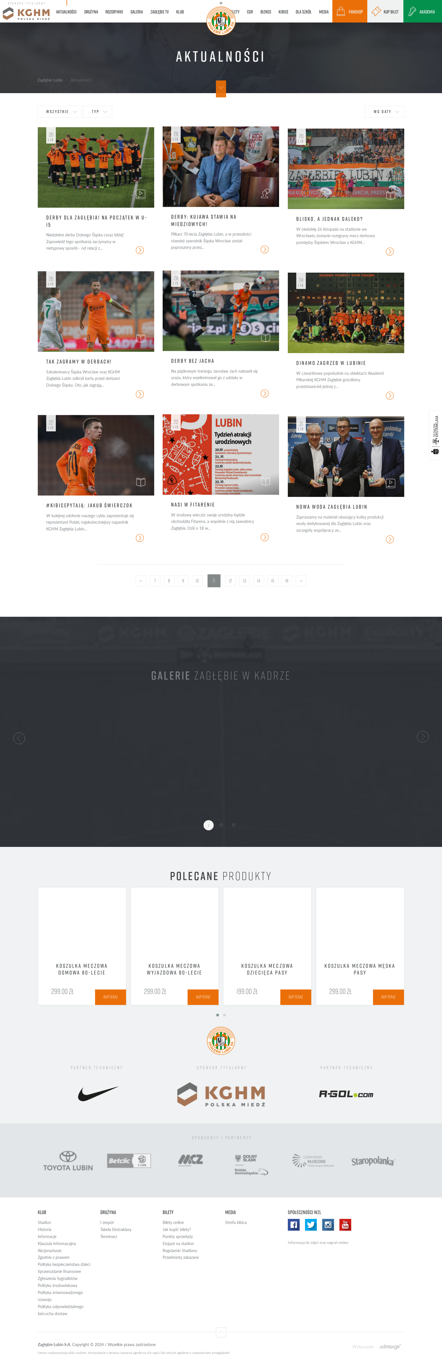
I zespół (107, 1222)
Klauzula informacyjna (57, 1243)
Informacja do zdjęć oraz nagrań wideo (318, 1242)
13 (244, 580)
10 (197, 580)
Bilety (168, 1212)
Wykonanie (363, 1346)
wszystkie (57, 112)
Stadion (44, 1222)
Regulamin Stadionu (180, 1250)
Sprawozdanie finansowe (59, 1271)
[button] (19, 737)
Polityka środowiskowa (57, 1285)
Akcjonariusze (49, 1250)
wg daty (383, 112)
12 (230, 580)
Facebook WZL (294, 1225)
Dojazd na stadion (178, 1243)
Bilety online (173, 1222)
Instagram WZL (328, 1225)
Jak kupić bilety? (177, 1229)
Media (230, 1212)
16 (286, 580)
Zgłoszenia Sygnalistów (58, 1278)
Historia (44, 1229)
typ (95, 112)
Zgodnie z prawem (54, 1257)
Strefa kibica (236, 1222)
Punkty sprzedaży (178, 1236)
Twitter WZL (311, 1225)
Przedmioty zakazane (181, 1257)
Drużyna (108, 1212)
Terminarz (108, 1236)
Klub (42, 1212)
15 (272, 580)
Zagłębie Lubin (50, 80)
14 (258, 580)
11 (214, 581)
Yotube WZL (345, 1225)
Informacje (47, 1236)
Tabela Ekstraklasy (115, 1229)
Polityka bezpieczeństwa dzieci (64, 1264)
